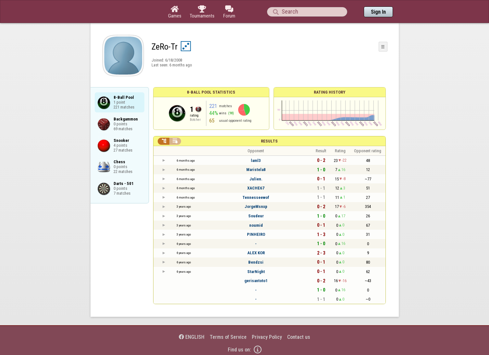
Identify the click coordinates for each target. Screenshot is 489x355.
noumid (256, 225)
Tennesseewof (255, 197)
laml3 (256, 160)
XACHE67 (255, 188)
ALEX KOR (256, 252)
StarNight (256, 271)
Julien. (256, 179)
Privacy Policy (267, 337)
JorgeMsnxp (256, 206)
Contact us (298, 337)
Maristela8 (256, 169)
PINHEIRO (256, 234)
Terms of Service (228, 337)
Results (269, 141)
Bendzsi (255, 262)
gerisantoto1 (256, 280)
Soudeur (256, 215)
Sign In (378, 12)
